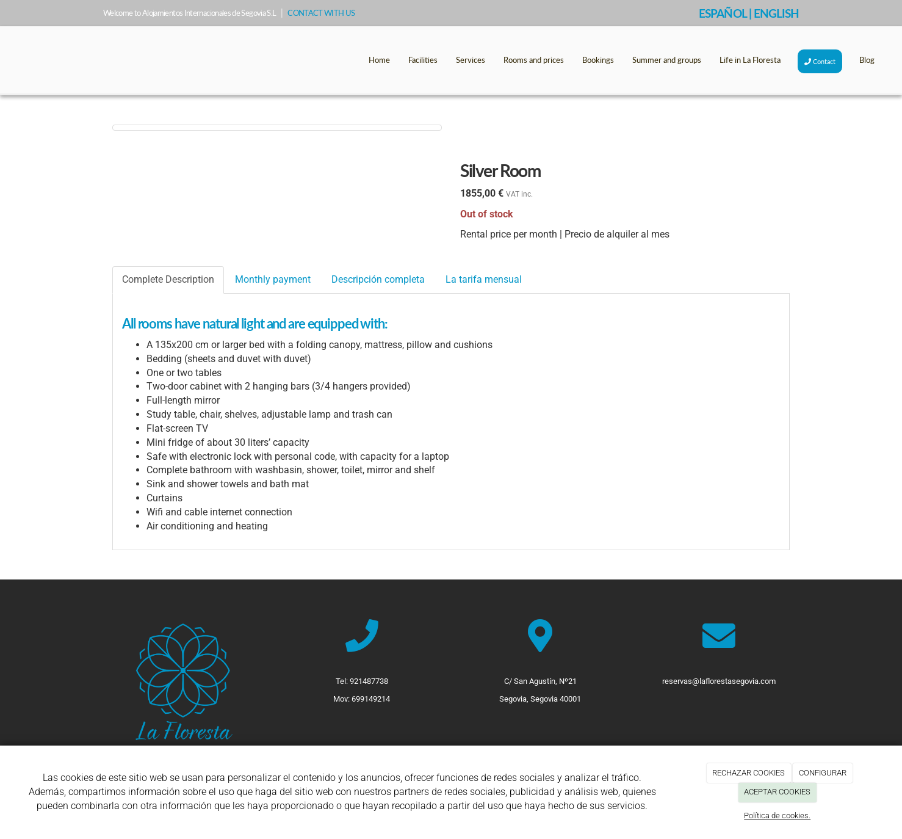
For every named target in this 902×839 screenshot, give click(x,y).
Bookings (598, 60)
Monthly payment (273, 279)
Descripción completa (378, 279)
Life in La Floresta (750, 60)
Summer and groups (666, 60)
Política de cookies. (777, 815)
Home (379, 60)
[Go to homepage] (6, 59)
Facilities (423, 60)
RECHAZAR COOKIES (748, 772)
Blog (867, 60)
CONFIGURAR (822, 772)
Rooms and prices (533, 60)
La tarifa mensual (484, 279)
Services (470, 60)
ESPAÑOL (722, 13)
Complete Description (168, 279)
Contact (819, 61)
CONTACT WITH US (321, 13)
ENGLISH (776, 13)
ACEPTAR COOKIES (777, 791)
